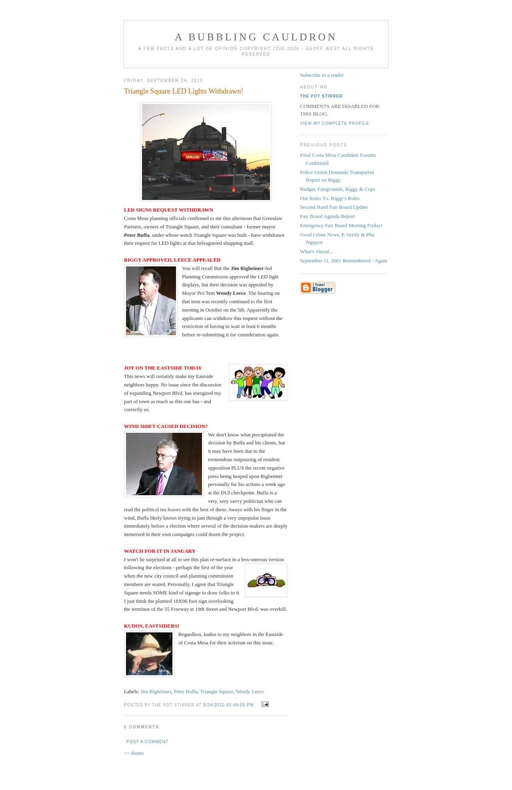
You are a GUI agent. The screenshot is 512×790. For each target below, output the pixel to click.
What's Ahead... (316, 251)
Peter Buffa (185, 691)
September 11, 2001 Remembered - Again (343, 261)
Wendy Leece (250, 691)
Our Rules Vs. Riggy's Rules (330, 198)
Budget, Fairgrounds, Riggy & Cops (337, 189)
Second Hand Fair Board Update (334, 207)
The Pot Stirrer (321, 96)
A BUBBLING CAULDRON (256, 37)
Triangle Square (216, 691)
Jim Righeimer (156, 691)
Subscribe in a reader (322, 75)
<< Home (134, 753)
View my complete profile (334, 123)
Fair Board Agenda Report (327, 216)
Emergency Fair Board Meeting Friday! (341, 225)
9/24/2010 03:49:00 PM (228, 705)
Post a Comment (147, 742)
